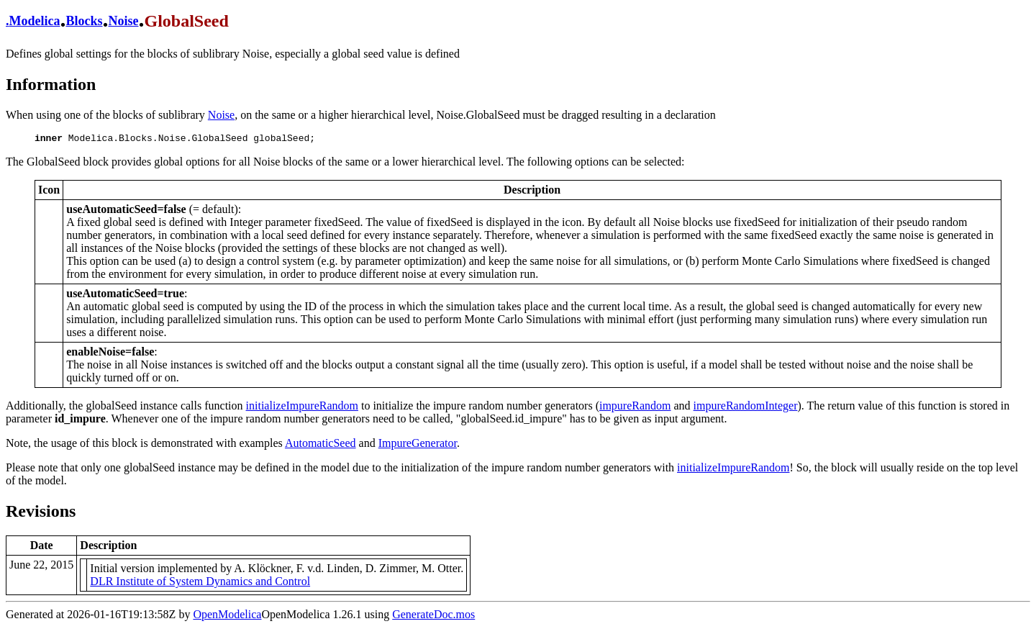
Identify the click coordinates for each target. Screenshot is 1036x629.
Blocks (83, 21)
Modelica (34, 21)
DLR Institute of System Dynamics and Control (200, 583)
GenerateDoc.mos (433, 616)
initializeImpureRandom (302, 408)
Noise (124, 21)
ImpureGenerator (417, 445)
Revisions (41, 513)
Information (51, 84)
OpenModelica (227, 616)
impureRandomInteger (746, 408)
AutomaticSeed (320, 445)
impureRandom (635, 408)
